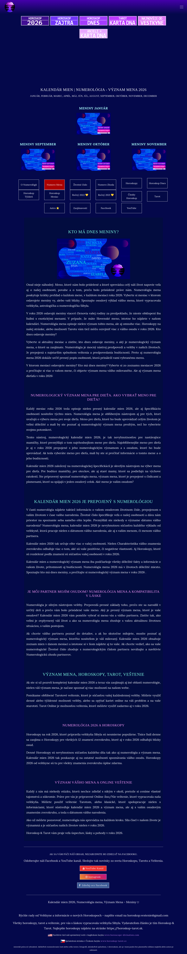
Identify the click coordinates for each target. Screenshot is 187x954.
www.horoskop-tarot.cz (113, 941)
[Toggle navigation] (181, 7)
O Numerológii (29, 184)
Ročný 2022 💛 (80, 194)
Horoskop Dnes (157, 183)
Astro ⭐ (54, 208)
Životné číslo (80, 184)
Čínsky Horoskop (131, 196)
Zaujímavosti (80, 208)
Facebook (106, 208)
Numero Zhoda (106, 184)
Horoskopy (132, 183)
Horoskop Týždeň (29, 195)
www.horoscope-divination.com (121, 935)
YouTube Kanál (93, 868)
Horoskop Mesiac (54, 195)
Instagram (93, 876)
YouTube (131, 208)
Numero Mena (54, 184)
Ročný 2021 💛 (106, 194)
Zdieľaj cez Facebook (93, 885)
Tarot (157, 196)
